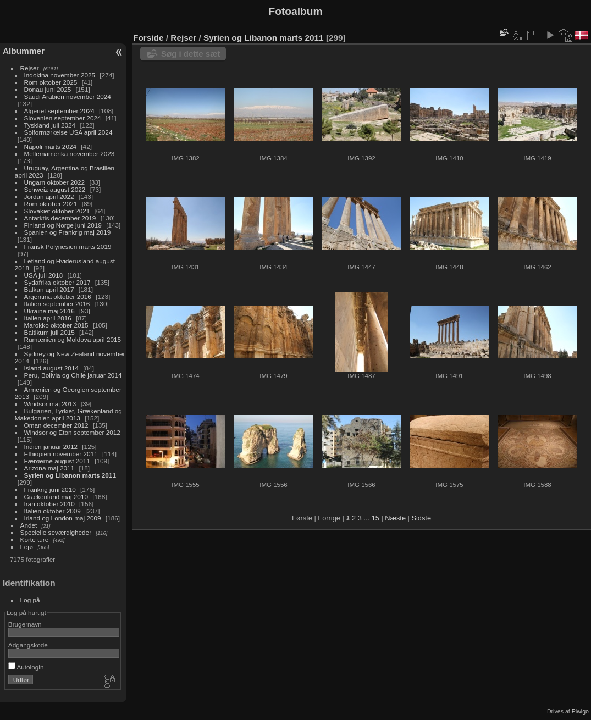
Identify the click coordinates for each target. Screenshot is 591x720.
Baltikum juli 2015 (49, 332)
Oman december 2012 (56, 425)
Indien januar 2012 (51, 446)
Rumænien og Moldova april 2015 (72, 339)
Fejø (27, 546)
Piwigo (580, 711)
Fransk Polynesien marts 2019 (68, 246)
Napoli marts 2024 (50, 146)
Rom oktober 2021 (51, 203)
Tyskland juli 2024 (50, 125)
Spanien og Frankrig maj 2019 (67, 232)
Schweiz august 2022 (55, 189)
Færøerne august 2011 (57, 460)
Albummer (24, 51)
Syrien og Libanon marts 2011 (70, 475)
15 (375, 518)
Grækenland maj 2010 (56, 496)
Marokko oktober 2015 (56, 325)
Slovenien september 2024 (62, 117)
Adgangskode (28, 645)
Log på (30, 599)
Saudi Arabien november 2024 (67, 96)
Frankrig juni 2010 (50, 489)
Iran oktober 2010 (49, 503)
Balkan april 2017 (49, 289)
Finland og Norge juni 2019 (63, 225)
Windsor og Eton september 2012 (72, 432)
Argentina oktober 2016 (57, 296)
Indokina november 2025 (60, 75)
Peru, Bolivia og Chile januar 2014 (73, 375)
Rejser (29, 67)
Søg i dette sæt (190, 53)
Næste (395, 518)
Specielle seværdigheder (56, 532)
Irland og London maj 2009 (62, 518)
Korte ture (34, 539)
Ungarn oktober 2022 (54, 182)
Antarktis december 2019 (60, 217)
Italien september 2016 (57, 303)
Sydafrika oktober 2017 (57, 282)
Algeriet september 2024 (59, 110)
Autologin (26, 667)
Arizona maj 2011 (49, 468)
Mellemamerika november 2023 (69, 153)
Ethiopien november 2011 (61, 453)
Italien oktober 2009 (52, 510)
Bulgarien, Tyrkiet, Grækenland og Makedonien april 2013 (68, 414)
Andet (28, 525)
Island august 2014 (51, 368)
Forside (148, 37)
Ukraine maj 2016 (49, 310)
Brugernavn (25, 624)
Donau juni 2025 (47, 89)
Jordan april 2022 (49, 196)
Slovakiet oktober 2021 (57, 210)
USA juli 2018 (43, 275)
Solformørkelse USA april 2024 (68, 132)
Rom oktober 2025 (51, 82)
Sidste (421, 518)
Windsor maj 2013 (50, 403)
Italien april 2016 (47, 318)
